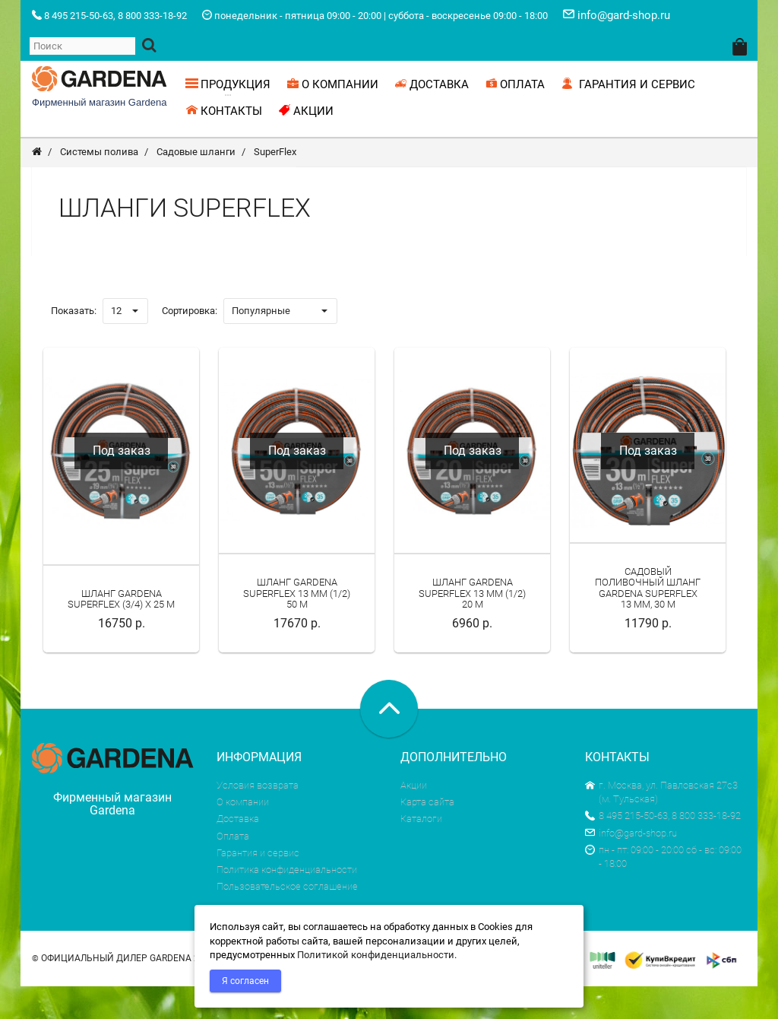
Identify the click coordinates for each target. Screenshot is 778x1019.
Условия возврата (258, 818)
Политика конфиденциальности (287, 902)
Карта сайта (427, 834)
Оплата (233, 869)
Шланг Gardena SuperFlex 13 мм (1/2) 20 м (472, 626)
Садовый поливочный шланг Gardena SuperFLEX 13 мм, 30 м (648, 620)
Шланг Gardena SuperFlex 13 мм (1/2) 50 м (296, 626)
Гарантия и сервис (258, 885)
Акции (413, 818)
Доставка (238, 851)
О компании (243, 834)
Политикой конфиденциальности (375, 954)
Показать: (73, 343)
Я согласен (245, 981)
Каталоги (421, 851)
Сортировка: (189, 343)
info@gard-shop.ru (631, 865)
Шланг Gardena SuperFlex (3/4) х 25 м (121, 632)
